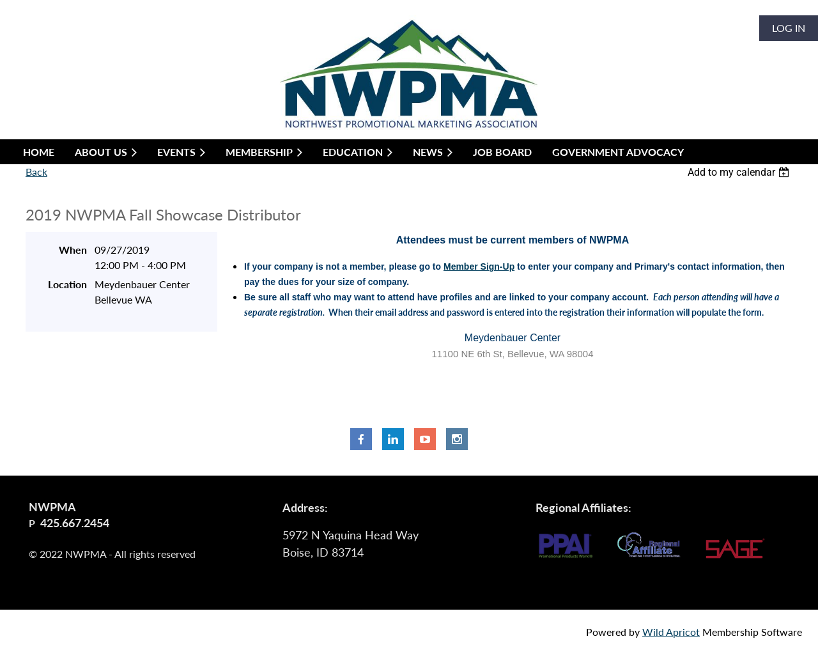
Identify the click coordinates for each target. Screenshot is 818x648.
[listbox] (740, 172)
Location (67, 284)
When (73, 249)
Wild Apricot (671, 632)
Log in (788, 28)
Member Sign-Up (479, 266)
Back (36, 172)
